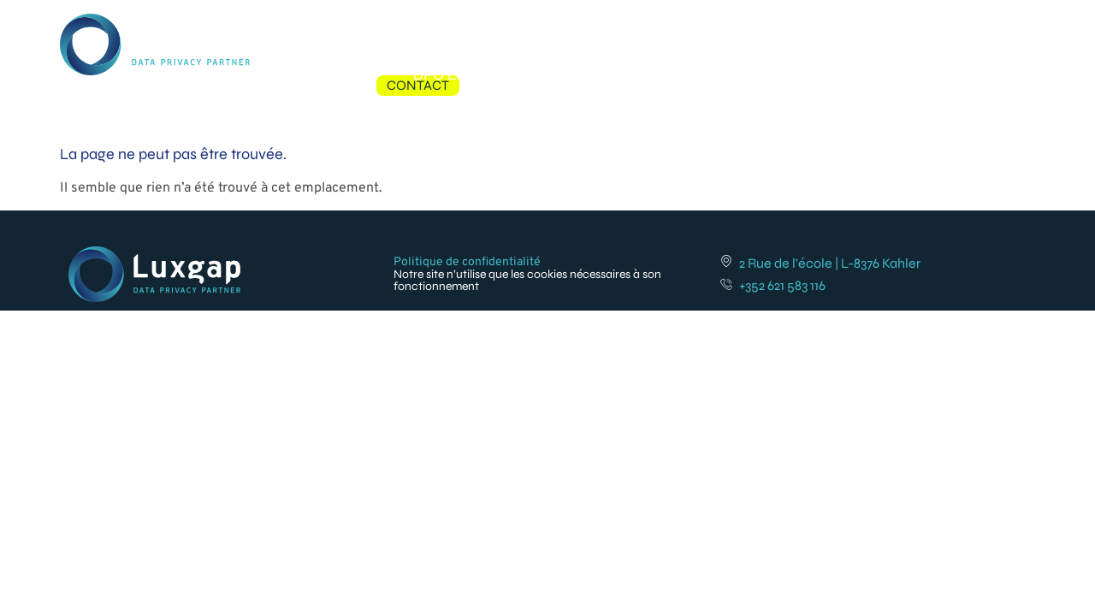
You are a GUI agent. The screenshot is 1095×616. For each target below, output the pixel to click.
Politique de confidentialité (467, 264)
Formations (672, 23)
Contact (959, 23)
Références (779, 23)
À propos (875, 23)
